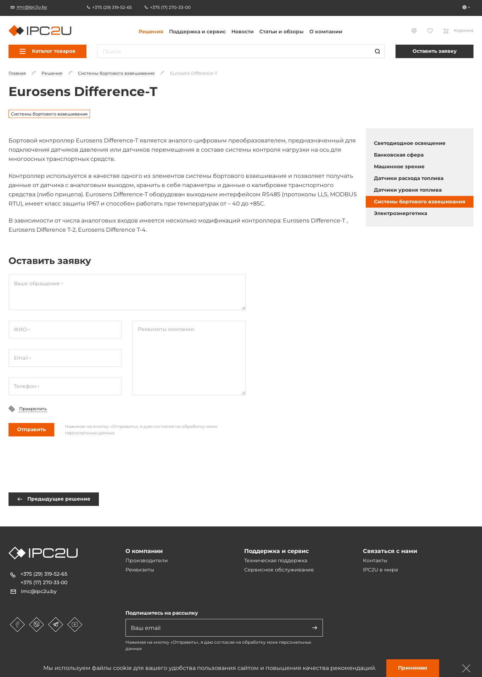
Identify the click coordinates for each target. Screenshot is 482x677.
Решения (151, 31)
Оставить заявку (435, 51)
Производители (146, 560)
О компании (325, 31)
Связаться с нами (390, 551)
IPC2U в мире (380, 569)
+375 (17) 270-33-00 (44, 582)
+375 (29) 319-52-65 (44, 573)
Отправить (31, 429)
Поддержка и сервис (197, 31)
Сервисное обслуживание (279, 569)
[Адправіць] (314, 628)
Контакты (375, 560)
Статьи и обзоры (281, 31)
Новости (242, 31)
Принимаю (412, 668)
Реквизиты (139, 569)
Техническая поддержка (275, 560)
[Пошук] (377, 51)
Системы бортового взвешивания (49, 114)
